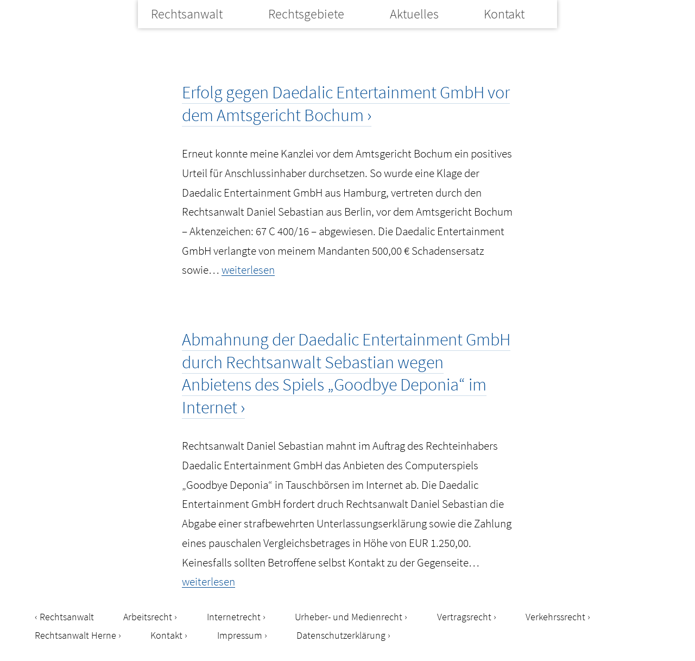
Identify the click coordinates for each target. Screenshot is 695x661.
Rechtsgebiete (306, 13)
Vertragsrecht (464, 616)
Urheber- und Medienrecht (348, 616)
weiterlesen (248, 269)
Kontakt (504, 13)
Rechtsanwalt (187, 13)
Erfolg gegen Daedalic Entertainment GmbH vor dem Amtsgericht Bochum (346, 103)
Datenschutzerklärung (341, 635)
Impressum (239, 635)
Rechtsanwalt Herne (75, 635)
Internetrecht (234, 616)
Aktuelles (414, 13)
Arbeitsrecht (147, 616)
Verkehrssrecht (555, 616)
